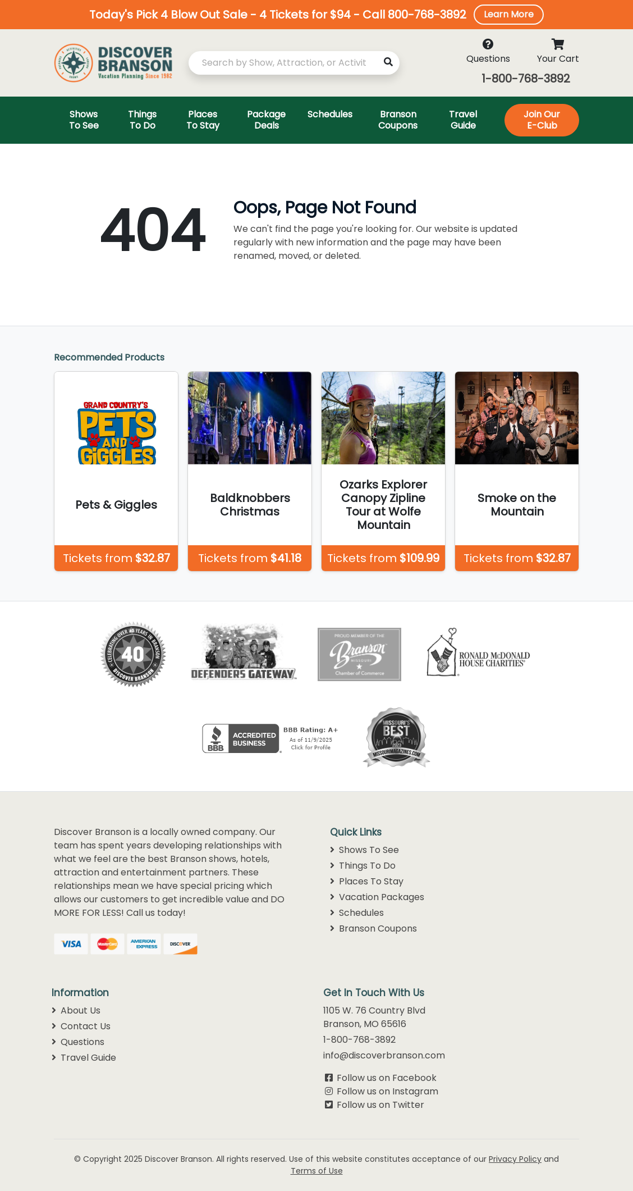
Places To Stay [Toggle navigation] (202, 120)
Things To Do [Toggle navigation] (142, 120)
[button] (316, 14)
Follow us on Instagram (387, 1091)
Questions (78, 1041)
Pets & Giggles (116, 505)
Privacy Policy (515, 1159)
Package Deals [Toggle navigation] (266, 120)
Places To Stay (366, 881)
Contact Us (81, 1026)
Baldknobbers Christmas (250, 504)
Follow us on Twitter (380, 1104)
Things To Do (363, 865)
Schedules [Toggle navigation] (330, 114)
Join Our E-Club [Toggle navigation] (542, 120)
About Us (76, 1010)
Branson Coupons (373, 928)
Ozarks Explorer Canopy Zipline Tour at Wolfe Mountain (383, 505)
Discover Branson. (179, 1159)
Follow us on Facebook (387, 1077)
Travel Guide (84, 1057)
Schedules (357, 912)
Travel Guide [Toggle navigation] (463, 120)
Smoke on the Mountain (517, 504)
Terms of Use (317, 1170)
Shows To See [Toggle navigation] (84, 120)
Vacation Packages (377, 897)
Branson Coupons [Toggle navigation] (398, 120)
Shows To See (364, 849)
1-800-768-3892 (525, 78)
